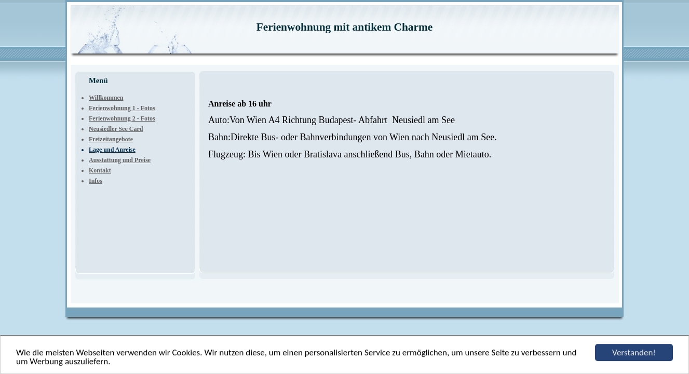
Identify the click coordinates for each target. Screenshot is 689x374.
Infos (95, 180)
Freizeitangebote (111, 139)
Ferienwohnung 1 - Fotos (122, 108)
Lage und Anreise (112, 149)
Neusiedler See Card (116, 128)
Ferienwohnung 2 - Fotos (122, 118)
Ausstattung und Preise (120, 160)
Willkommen (106, 97)
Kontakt (100, 170)
